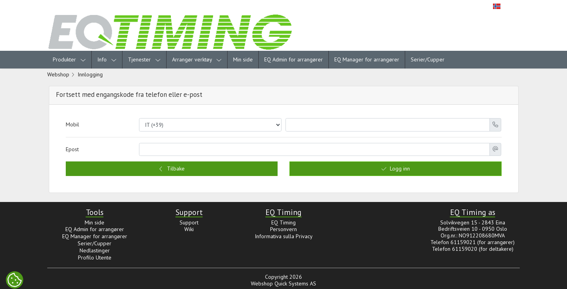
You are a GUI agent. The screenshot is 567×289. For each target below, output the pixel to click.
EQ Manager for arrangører (366, 59)
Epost (72, 149)
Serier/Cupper (428, 59)
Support (189, 222)
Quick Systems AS (295, 283)
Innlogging (90, 74)
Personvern (283, 229)
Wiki (189, 229)
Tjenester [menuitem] (144, 59)
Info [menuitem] (107, 59)
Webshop (58, 74)
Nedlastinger (95, 250)
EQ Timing (283, 222)
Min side (243, 59)
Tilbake (171, 168)
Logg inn (395, 168)
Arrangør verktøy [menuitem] (197, 59)
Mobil (72, 124)
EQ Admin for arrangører (293, 59)
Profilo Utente (94, 257)
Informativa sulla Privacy (284, 236)
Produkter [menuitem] (69, 59)
